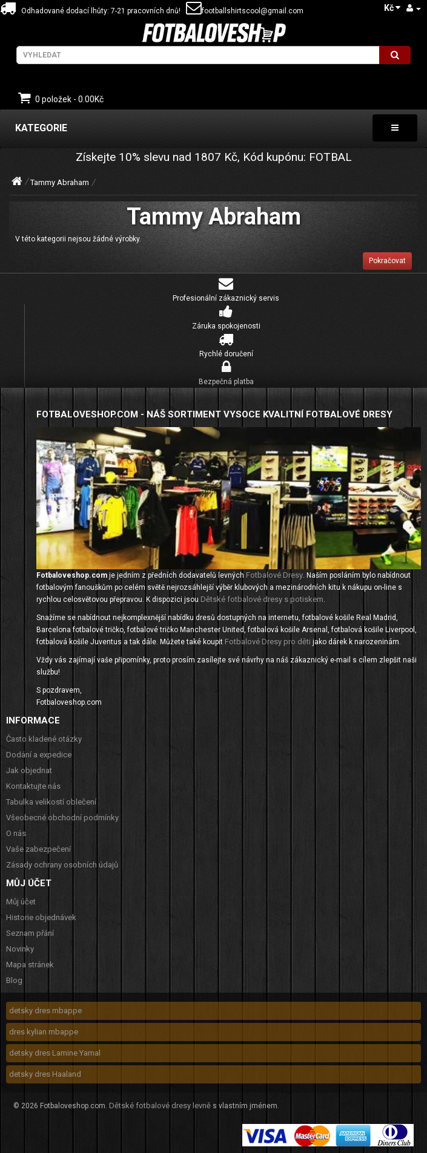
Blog (14, 980)
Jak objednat (29, 770)
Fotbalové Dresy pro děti (268, 641)
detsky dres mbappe (45, 1010)
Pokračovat (387, 260)
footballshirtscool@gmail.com (244, 11)
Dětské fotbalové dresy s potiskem (261, 599)
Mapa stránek (30, 964)
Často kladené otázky (44, 738)
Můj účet (21, 901)
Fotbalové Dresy (274, 575)
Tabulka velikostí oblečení (51, 801)
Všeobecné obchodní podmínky (62, 817)
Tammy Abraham (59, 182)
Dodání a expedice (38, 754)
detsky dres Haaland (45, 1074)
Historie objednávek (41, 917)
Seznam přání (30, 933)
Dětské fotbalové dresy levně (160, 1105)
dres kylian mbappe (43, 1031)
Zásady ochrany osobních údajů (62, 864)
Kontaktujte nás (33, 786)
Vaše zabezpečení (38, 849)
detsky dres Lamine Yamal (55, 1052)
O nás (16, 833)
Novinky (20, 948)
